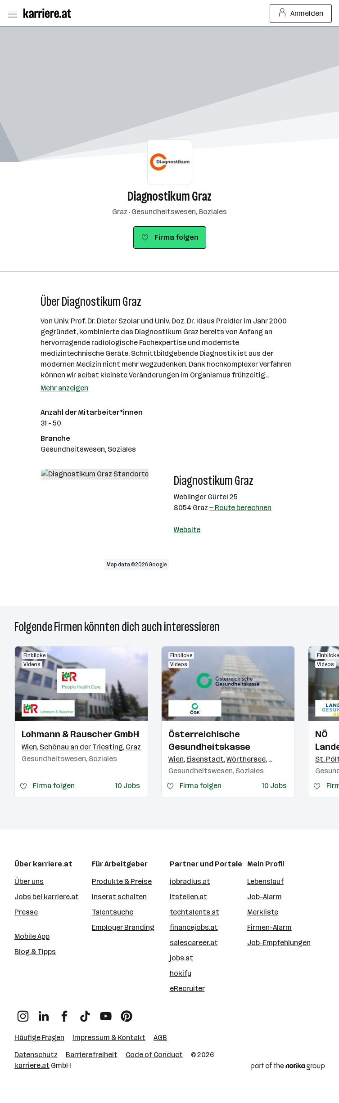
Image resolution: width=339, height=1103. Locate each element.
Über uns (29, 881)
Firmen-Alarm (269, 927)
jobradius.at (190, 881)
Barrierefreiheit (92, 1054)
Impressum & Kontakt (108, 1037)
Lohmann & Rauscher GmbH (80, 734)
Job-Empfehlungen (279, 942)
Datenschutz (36, 1054)
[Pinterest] (126, 1013)
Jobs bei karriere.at (46, 896)
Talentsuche (112, 912)
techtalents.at (194, 912)
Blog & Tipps (35, 951)
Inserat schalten (119, 896)
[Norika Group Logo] (288, 1067)
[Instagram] (23, 1013)
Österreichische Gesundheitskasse (209, 740)
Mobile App (32, 936)
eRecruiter (187, 988)
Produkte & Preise (122, 881)
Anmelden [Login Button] (301, 13)
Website (187, 529)
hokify (180, 973)
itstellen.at (188, 896)
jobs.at (181, 958)
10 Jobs (127, 785)
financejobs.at (194, 927)
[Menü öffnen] (12, 13)
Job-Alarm (264, 896)
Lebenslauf (265, 881)
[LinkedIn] (43, 1013)
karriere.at (32, 1065)
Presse (26, 912)
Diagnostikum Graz (169, 196)
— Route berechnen (240, 507)
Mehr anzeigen (64, 388)
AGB (160, 1037)
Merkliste (262, 912)
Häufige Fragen (39, 1037)
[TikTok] (85, 1013)
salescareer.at (194, 942)
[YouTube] (105, 1013)
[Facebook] (64, 1013)
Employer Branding (123, 927)
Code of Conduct (154, 1054)
